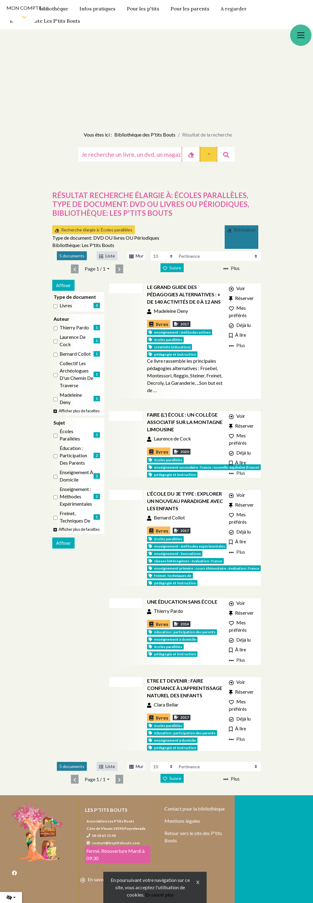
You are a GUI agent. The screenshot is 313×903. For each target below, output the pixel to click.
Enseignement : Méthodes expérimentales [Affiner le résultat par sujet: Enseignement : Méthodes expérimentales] (76, 496)
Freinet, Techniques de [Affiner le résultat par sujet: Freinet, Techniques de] (75, 516)
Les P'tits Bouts (106, 810)
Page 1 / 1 (95, 269)
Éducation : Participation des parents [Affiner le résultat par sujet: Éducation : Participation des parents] (73, 455)
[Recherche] (130, 154)
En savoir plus (159, 894)
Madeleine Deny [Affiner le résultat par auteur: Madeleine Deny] (71, 398)
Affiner (63, 285)
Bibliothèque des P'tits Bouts (144, 134)
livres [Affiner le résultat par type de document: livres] (66, 305)
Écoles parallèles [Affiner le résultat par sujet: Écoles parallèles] (70, 434)
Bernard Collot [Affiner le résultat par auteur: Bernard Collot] (75, 354)
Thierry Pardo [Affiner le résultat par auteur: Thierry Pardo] (74, 327)
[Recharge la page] (163, 256)
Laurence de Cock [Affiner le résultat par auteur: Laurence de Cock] (73, 340)
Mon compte (24, 8)
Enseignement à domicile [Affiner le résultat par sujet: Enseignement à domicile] (76, 475)
